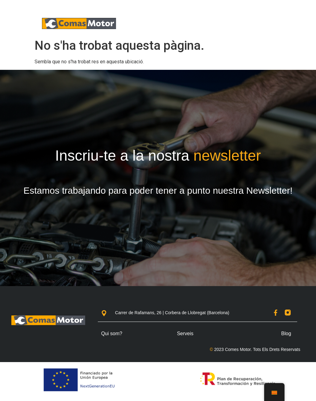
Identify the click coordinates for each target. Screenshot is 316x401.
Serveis (185, 333)
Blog (286, 333)
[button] (276, 23)
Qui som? (111, 333)
